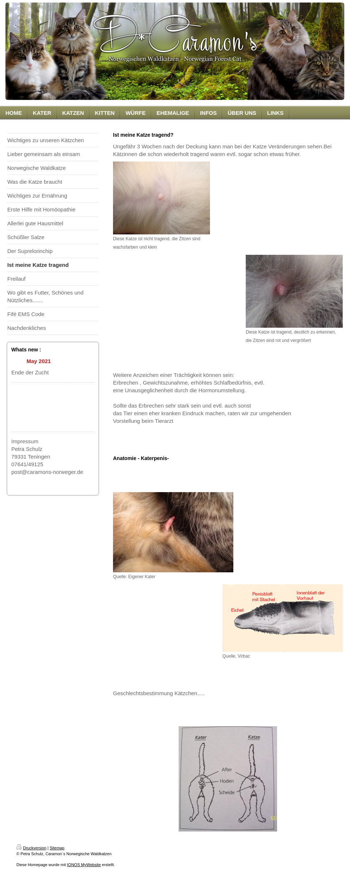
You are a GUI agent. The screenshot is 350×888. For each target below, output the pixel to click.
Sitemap (57, 848)
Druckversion (31, 848)
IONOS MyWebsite (84, 864)
